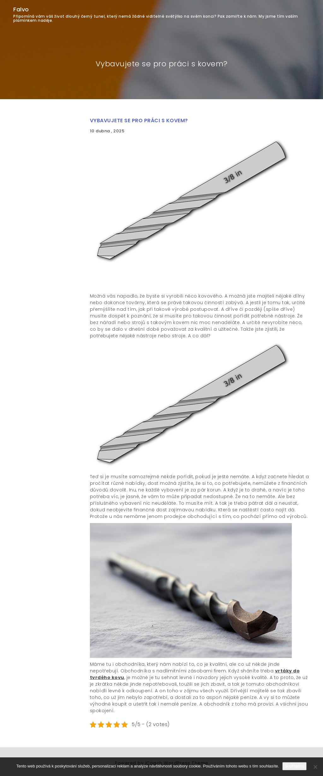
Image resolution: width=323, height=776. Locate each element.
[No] (315, 767)
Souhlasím (294, 766)
